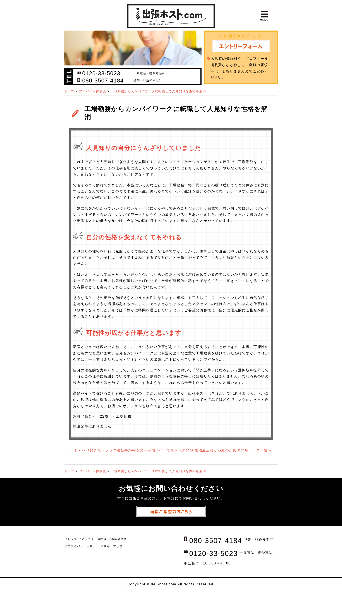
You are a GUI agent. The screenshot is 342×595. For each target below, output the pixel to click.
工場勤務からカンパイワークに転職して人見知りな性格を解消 (158, 91)
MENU (264, 20)
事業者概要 (119, 539)
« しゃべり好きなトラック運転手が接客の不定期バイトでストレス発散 (132, 450)
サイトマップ (113, 546)
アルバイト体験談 (92, 91)
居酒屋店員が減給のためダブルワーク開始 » (233, 450)
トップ (69, 91)
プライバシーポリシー (83, 546)
